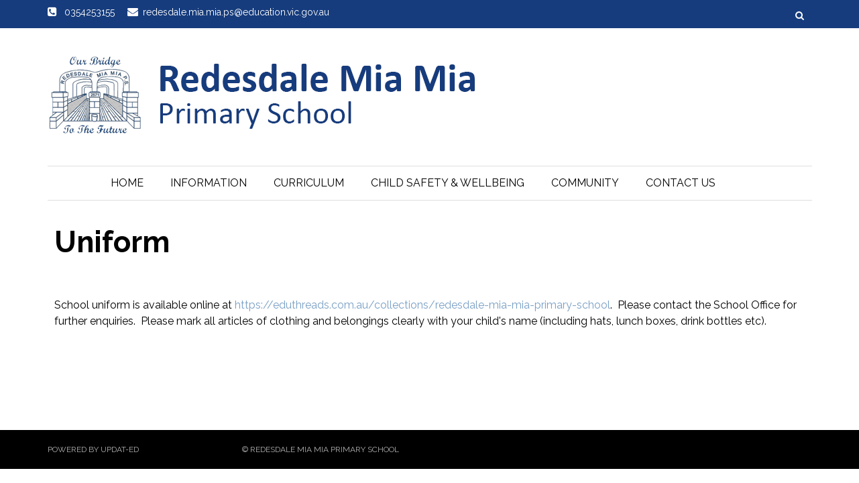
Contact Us (680, 182)
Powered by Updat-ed (93, 449)
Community (585, 182)
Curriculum (309, 182)
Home (127, 182)
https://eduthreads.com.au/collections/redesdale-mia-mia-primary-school (422, 305)
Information (208, 182)
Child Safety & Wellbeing (447, 182)
